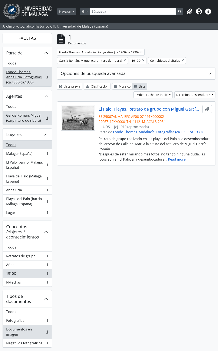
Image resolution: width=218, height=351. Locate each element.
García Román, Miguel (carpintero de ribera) (27, 118)
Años (27, 265)
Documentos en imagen (27, 332)
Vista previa (69, 86)
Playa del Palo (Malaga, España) (27, 179)
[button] (189, 11)
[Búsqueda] (133, 11)
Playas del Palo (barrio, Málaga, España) (27, 201)
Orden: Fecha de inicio (151, 95)
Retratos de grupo (27, 256)
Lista (139, 86)
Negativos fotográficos (27, 344)
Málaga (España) (27, 154)
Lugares (14, 134)
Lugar (27, 213)
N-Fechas (27, 283)
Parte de (14, 53)
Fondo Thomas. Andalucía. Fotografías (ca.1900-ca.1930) (27, 77)
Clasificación (97, 86)
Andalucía (27, 191)
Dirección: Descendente (193, 95)
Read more (177, 159)
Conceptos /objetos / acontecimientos (22, 232)
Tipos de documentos (18, 298)
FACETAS (27, 38)
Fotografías (27, 321)
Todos (11, 63)
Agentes (14, 96)
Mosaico (122, 86)
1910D (27, 274)
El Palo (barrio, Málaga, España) (27, 165)
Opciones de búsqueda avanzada (93, 73)
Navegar (65, 11)
